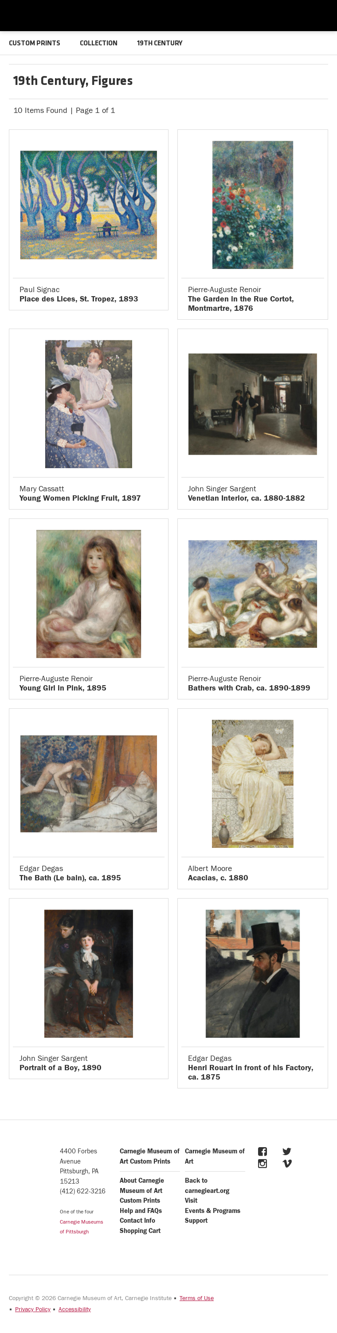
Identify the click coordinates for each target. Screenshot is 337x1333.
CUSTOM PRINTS (34, 43)
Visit (191, 1201)
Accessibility (75, 1309)
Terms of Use (197, 1298)
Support (196, 1221)
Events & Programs (212, 1211)
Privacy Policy (33, 1309)
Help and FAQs (141, 1211)
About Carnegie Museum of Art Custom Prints (142, 1191)
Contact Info (137, 1221)
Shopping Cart (140, 1231)
